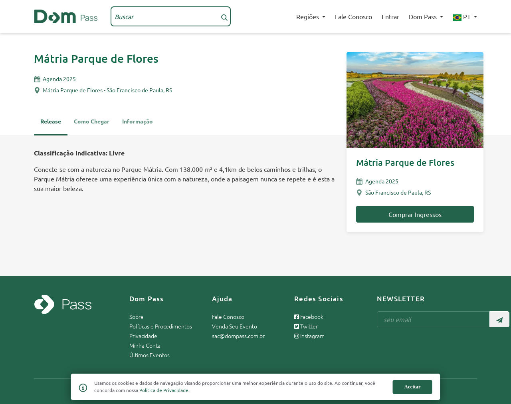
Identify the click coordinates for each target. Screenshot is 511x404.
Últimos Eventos (149, 355)
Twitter (306, 326)
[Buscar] (224, 16)
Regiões (308, 16)
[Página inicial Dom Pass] (66, 15)
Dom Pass (423, 16)
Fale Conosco (353, 16)
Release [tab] (50, 121)
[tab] (137, 124)
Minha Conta (144, 345)
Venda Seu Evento (234, 326)
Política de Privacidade (163, 390)
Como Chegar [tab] (91, 121)
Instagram (309, 336)
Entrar (390, 16)
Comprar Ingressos (415, 214)
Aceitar (412, 387)
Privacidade (143, 336)
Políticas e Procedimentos (160, 326)
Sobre (136, 316)
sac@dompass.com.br (238, 336)
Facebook (308, 316)
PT (462, 16)
